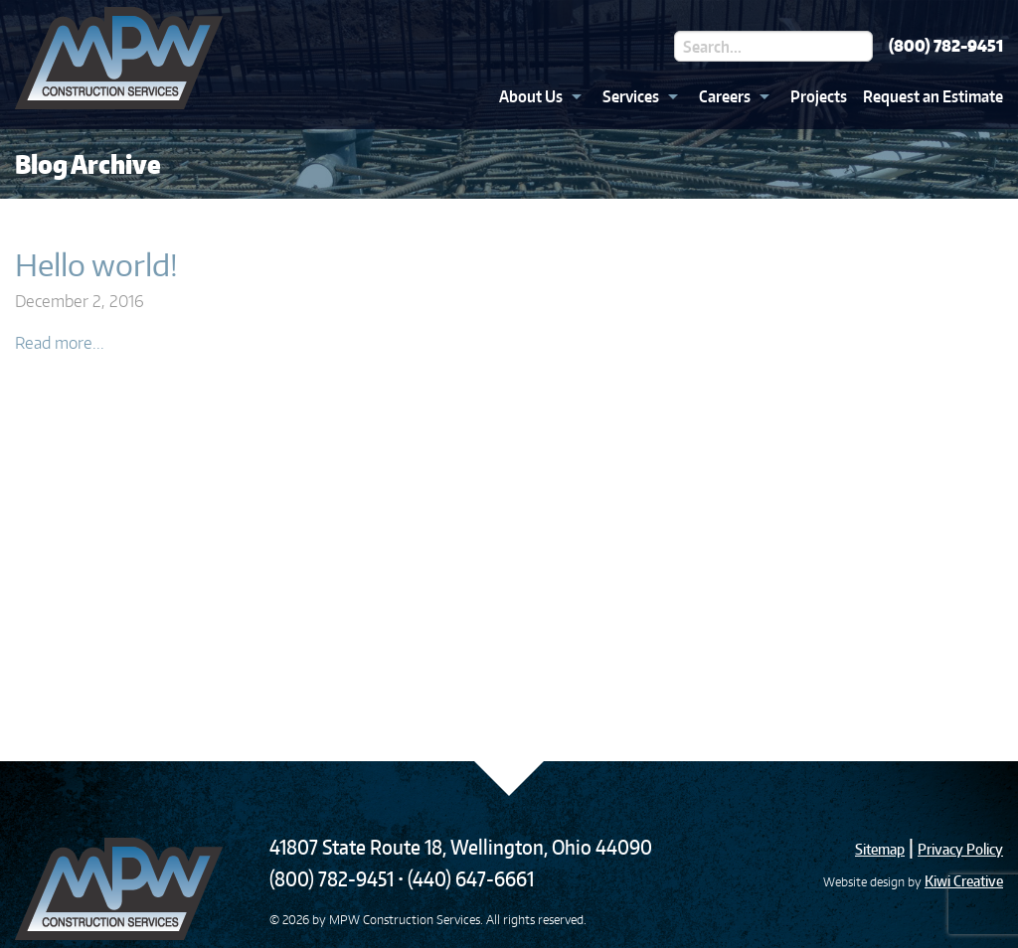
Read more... (59, 343)
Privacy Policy (960, 849)
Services (630, 96)
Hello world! (96, 264)
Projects (818, 96)
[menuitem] (535, 96)
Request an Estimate (933, 96)
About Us (531, 96)
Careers (725, 96)
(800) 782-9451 (946, 46)
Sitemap (880, 849)
